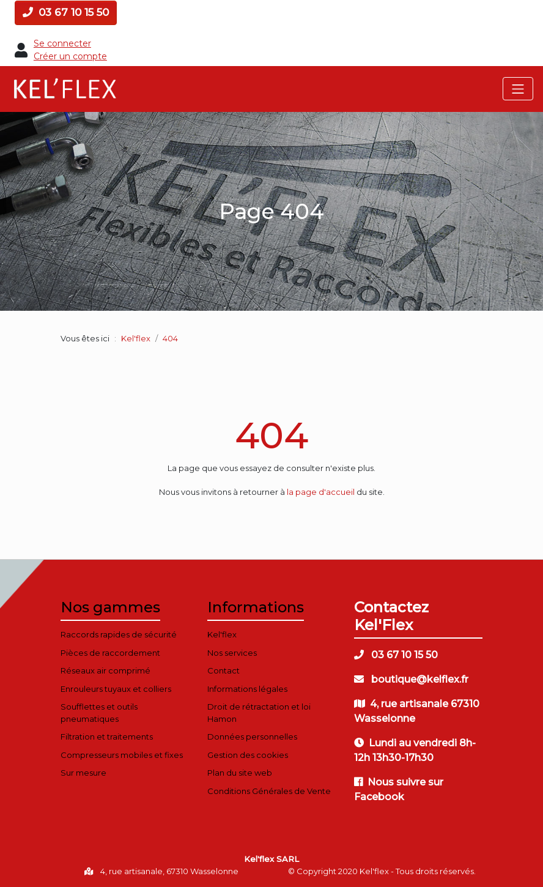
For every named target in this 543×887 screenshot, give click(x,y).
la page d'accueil (321, 492)
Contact (223, 670)
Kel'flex (135, 338)
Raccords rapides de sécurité (119, 634)
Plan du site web (239, 773)
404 (271, 435)
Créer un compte (70, 56)
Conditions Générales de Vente (269, 791)
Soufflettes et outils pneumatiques (99, 713)
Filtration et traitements (107, 736)
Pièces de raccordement (110, 653)
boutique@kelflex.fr (411, 679)
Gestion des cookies (247, 755)
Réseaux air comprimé (105, 670)
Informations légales (247, 689)
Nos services (232, 653)
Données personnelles (252, 736)
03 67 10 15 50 (66, 12)
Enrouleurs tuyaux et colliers (116, 689)
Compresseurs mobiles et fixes (122, 755)
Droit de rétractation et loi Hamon (259, 713)
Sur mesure (83, 773)
